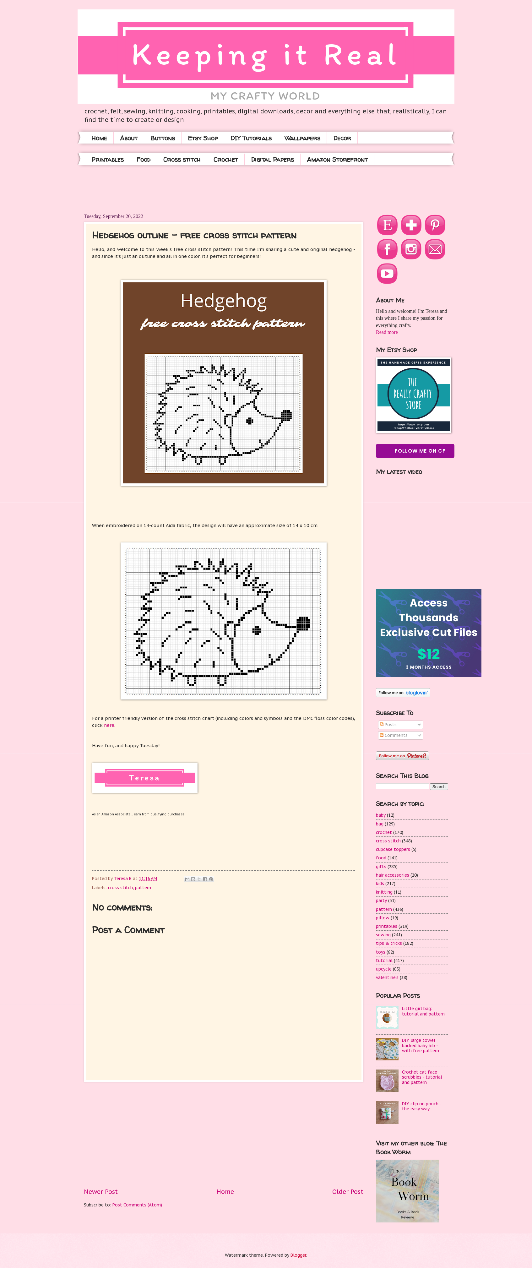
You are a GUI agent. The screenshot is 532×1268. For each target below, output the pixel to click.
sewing (383, 935)
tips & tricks (389, 943)
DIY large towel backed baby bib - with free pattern (420, 1045)
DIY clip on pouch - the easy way (421, 1106)
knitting (384, 892)
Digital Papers (272, 159)
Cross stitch (182, 159)
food (381, 858)
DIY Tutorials (251, 138)
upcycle (384, 969)
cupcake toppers (393, 849)
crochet (384, 832)
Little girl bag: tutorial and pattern (423, 1011)
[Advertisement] (198, 188)
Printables (107, 159)
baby (381, 815)
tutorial (384, 960)
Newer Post (101, 1191)
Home (99, 138)
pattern (143, 887)
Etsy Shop (203, 138)
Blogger (298, 1255)
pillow (382, 918)
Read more (387, 332)
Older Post (347, 1191)
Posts (388, 724)
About (129, 138)
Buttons (162, 138)
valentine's (387, 977)
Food (143, 159)
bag (379, 824)
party (381, 900)
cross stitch (120, 887)
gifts (381, 866)
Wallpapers (302, 138)
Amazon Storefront (337, 159)
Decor (342, 138)
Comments (394, 735)
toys (380, 952)
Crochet (226, 159)
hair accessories (392, 875)
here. (109, 725)
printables (386, 926)
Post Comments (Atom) (137, 1205)
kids (380, 883)
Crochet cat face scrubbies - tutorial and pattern (422, 1077)
